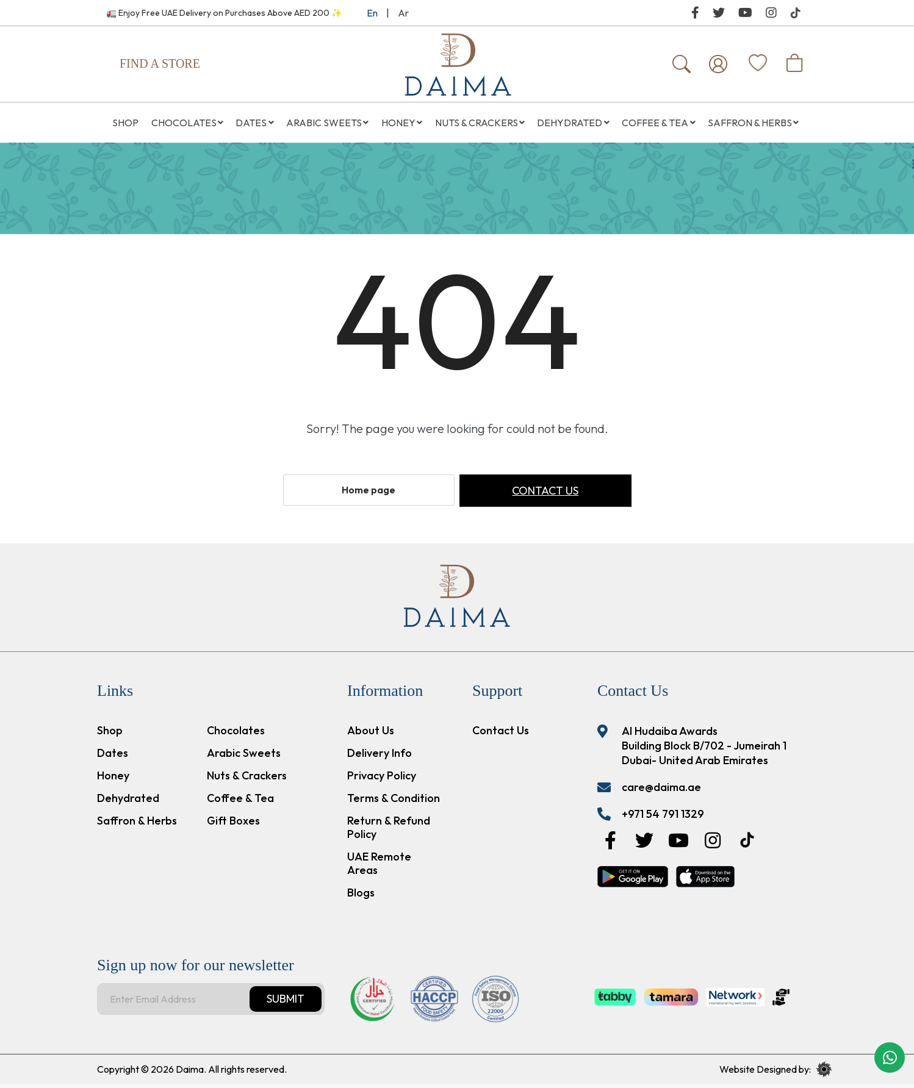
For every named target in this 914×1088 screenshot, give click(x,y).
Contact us (545, 494)
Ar (403, 13)
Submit (285, 1002)
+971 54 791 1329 (663, 818)
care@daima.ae (661, 791)
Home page (368, 493)
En (372, 13)
